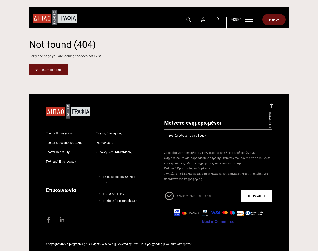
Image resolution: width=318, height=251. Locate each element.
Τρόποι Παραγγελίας (60, 133)
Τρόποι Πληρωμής (58, 152)
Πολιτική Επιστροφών (61, 161)
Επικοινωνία (104, 142)
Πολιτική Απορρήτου (178, 244)
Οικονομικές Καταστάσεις (114, 152)
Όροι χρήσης (153, 244)
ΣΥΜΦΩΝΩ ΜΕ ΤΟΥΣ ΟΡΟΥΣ (195, 196)
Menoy (242, 20)
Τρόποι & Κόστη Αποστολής (64, 142)
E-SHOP (274, 19)
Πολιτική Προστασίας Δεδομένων (187, 168)
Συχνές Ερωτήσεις (109, 133)
